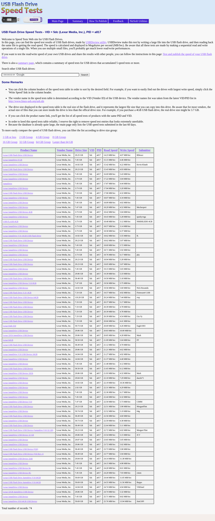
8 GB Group (59, 137)
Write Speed (127, 150)
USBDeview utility (96, 42)
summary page (26, 62)
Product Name (28, 150)
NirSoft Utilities (138, 21)
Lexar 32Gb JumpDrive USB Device (18, 335)
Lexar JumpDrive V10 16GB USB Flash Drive (22, 236)
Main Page (57, 21)
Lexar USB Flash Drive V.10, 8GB (17, 292)
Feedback (118, 21)
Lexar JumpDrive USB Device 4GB (17, 212)
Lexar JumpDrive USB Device (15, 164)
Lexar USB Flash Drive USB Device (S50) (20, 449)
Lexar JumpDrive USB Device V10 (17, 402)
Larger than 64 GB (62, 142)
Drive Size (81, 150)
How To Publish (98, 21)
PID (99, 150)
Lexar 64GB (8, 340)
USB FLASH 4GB (10, 221)
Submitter (144, 150)
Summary (77, 21)
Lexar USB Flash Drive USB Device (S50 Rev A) (23, 454)
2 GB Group (26, 137)
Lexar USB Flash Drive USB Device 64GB (20, 297)
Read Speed (110, 150)
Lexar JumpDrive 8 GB (12, 160)
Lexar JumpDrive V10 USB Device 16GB (20, 354)
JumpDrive (7, 183)
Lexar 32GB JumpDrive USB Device (18, 492)
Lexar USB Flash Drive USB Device (18, 155)
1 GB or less (9, 137)
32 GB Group (26, 142)
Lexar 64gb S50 (9, 326)
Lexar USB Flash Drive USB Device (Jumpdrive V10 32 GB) (28, 430)
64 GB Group (43, 142)
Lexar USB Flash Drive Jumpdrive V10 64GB (22, 477)
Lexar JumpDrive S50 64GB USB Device (20, 501)
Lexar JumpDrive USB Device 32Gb (18, 373)
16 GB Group (10, 142)
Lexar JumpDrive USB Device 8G (17, 473)
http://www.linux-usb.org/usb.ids (26, 101)
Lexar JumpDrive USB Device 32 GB (18, 435)
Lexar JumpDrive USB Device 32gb (18, 458)
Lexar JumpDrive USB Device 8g (17, 468)
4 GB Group (42, 137)
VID (91, 150)
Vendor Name (65, 150)
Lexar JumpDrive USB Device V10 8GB (19, 283)
